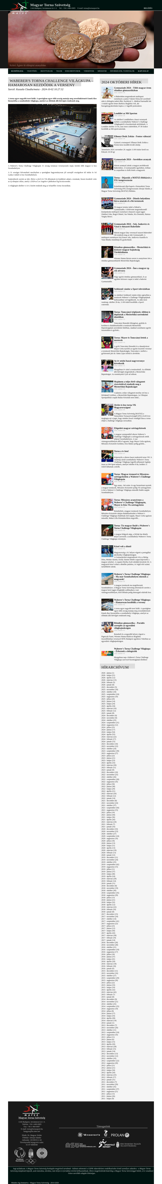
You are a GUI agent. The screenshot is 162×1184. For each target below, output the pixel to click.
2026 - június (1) (107, 673)
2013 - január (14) (108, 1051)
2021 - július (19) (108, 812)
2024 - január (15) (108, 741)
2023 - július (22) (108, 756)
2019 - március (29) (108, 879)
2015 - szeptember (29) (110, 978)
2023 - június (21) (108, 758)
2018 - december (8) (109, 886)
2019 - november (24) (109, 860)
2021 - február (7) (108, 824)
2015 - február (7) (108, 994)
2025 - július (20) (108, 699)
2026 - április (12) (108, 678)
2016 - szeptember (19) (110, 949)
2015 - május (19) (108, 987)
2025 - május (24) (108, 704)
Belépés (148, 8)
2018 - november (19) (109, 888)
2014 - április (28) (108, 1018)
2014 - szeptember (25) (110, 1006)
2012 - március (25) (108, 1075)
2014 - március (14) (108, 1020)
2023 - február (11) (108, 767)
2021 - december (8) (109, 801)
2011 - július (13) (108, 1094)
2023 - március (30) (108, 765)
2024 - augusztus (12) (109, 725)
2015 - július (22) (108, 983)
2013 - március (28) (108, 1046)
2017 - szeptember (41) (110, 921)
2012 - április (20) (108, 1072)
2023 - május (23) (108, 760)
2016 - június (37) (108, 957)
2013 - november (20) (109, 1028)
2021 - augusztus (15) (109, 810)
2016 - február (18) (108, 966)
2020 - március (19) (108, 850)
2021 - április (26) (108, 819)
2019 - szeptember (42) (110, 864)
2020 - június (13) (108, 843)
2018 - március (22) (108, 907)
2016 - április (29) (108, 961)
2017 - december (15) (109, 914)
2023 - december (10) (109, 744)
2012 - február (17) (108, 1077)
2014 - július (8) (107, 1011)
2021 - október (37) (108, 805)
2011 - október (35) (108, 1087)
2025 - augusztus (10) (109, 696)
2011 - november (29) (109, 1084)
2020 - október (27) (108, 834)
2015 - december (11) (109, 971)
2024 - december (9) (109, 715)
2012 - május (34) (108, 1070)
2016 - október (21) (108, 947)
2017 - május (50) (108, 931)
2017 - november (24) (109, 916)
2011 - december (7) (109, 1082)
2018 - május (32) (108, 902)
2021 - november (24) (109, 803)
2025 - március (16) (108, 708)
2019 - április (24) (108, 876)
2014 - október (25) (108, 1004)
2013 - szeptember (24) (110, 1032)
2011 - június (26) (108, 1096)
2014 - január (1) (107, 1023)
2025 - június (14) (108, 701)
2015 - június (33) (108, 985)
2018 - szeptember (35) (110, 893)
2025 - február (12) (108, 711)
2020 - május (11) (108, 845)
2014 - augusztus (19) (109, 1009)
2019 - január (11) (108, 883)
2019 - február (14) (108, 881)
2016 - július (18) (108, 954)
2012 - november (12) (109, 1056)
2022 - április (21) (108, 791)
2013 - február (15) (108, 1049)
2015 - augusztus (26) (109, 980)
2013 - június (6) (107, 1039)
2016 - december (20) (109, 942)
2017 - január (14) (108, 940)
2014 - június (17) (108, 1013)
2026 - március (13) (108, 680)
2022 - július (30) (108, 784)
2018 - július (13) (108, 897)
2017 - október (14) (108, 919)
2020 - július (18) (108, 841)
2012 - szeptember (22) (110, 1061)
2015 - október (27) (108, 976)
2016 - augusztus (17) (109, 952)
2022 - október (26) (108, 777)
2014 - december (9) (109, 999)
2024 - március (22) (108, 737)
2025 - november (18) (109, 689)
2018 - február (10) (108, 909)
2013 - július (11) (108, 1037)
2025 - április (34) (108, 706)
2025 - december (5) (109, 687)
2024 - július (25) (108, 727)
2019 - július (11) (108, 869)
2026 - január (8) (107, 685)
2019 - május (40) (108, 874)
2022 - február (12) (108, 796)
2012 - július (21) (108, 1065)
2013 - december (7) (109, 1025)
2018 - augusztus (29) (109, 895)
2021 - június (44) (108, 815)
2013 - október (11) (108, 1030)
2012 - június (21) (108, 1068)
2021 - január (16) (108, 827)
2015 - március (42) (108, 992)
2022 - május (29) (108, 789)
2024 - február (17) (108, 739)
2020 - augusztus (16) (109, 838)
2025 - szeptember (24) (110, 694)
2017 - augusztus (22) (109, 923)
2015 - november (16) (109, 973)
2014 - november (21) (109, 1002)
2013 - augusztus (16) (109, 1035)
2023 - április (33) (108, 763)
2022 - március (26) (108, 793)
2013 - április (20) (108, 1044)
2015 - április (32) (108, 990)
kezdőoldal (17, 71)
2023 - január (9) (107, 770)
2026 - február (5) (108, 682)
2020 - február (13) (108, 853)
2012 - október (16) (108, 1058)
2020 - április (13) (108, 848)
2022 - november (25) (109, 775)
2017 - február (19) (108, 938)
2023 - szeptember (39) (110, 751)
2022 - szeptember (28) (110, 779)
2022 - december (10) (109, 772)
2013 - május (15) (108, 1042)
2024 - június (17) (108, 730)
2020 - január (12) (108, 855)
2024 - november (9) (109, 718)
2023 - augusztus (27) (109, 753)
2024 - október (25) (108, 720)
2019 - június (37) (108, 871)
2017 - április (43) (108, 933)
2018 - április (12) (108, 905)
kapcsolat (143, 71)
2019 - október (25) (108, 862)
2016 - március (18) (108, 964)
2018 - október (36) (108, 890)
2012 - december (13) (109, 1054)
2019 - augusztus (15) (109, 867)
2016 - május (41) (108, 959)
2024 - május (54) (108, 732)
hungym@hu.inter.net (32, 1131)
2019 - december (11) (109, 857)
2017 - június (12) (108, 928)
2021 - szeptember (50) (110, 808)
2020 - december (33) (109, 829)
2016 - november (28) (109, 945)
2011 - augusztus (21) (109, 1091)
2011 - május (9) (107, 1098)
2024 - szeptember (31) (110, 722)
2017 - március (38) (108, 935)
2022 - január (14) (108, 798)
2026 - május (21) (108, 675)
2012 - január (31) (108, 1080)
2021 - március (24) (108, 822)
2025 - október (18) (108, 692)
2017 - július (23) (108, 926)
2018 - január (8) (107, 912)
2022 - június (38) (108, 786)
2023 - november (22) (109, 746)
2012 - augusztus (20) (109, 1063)
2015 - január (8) (107, 997)
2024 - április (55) (108, 734)
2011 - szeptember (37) (110, 1089)
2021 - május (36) (108, 817)
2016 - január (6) (107, 968)
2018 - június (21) (108, 900)
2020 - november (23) (109, 831)
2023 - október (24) (108, 749)
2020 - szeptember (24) (110, 836)
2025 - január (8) (107, 713)
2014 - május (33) (108, 1016)
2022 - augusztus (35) (109, 782)
